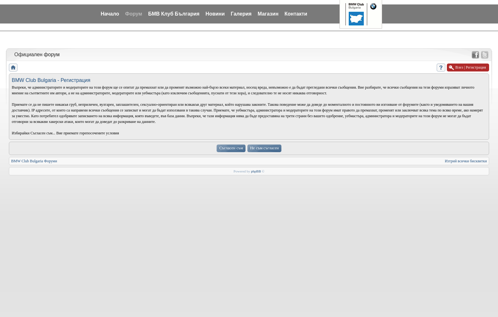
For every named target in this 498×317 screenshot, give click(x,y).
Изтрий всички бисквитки (466, 161)
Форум (133, 14)
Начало (110, 14)
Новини (215, 14)
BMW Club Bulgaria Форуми (34, 161)
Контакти (296, 14)
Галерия (241, 14)
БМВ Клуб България (173, 14)
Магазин (268, 14)
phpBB (256, 171)
